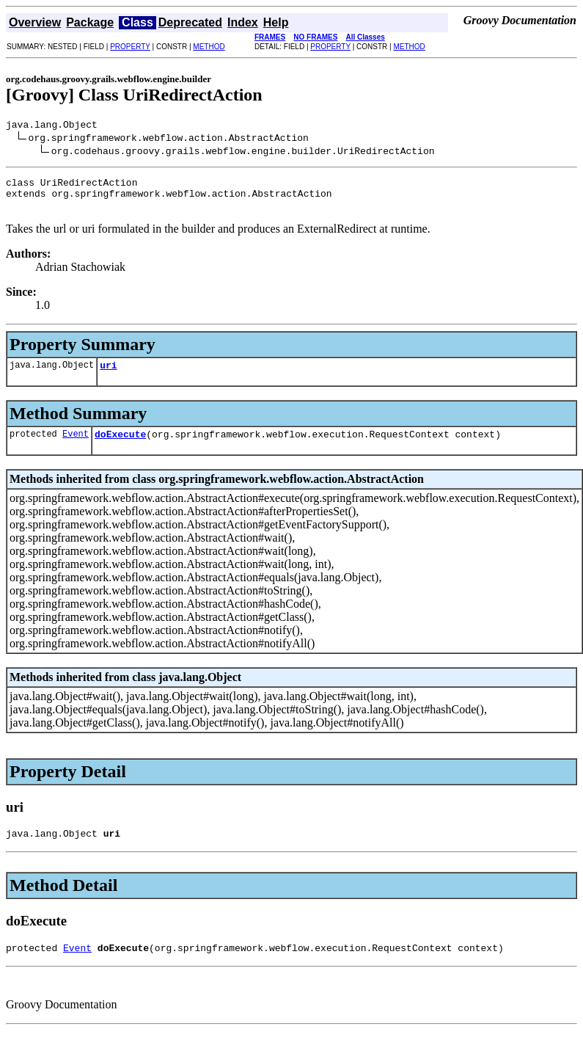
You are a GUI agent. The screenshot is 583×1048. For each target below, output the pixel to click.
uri (108, 375)
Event (75, 446)
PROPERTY (130, 47)
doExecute (120, 447)
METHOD (208, 47)
